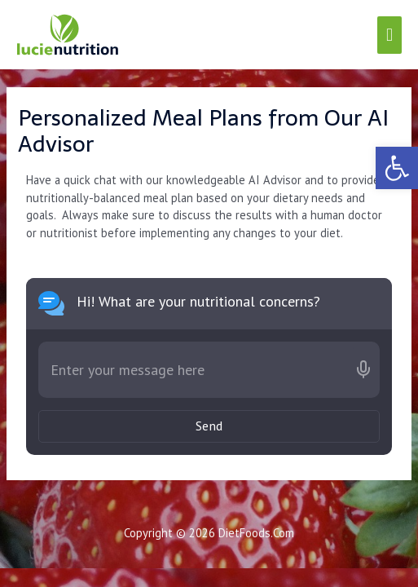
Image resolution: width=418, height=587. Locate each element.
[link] (397, 168)
